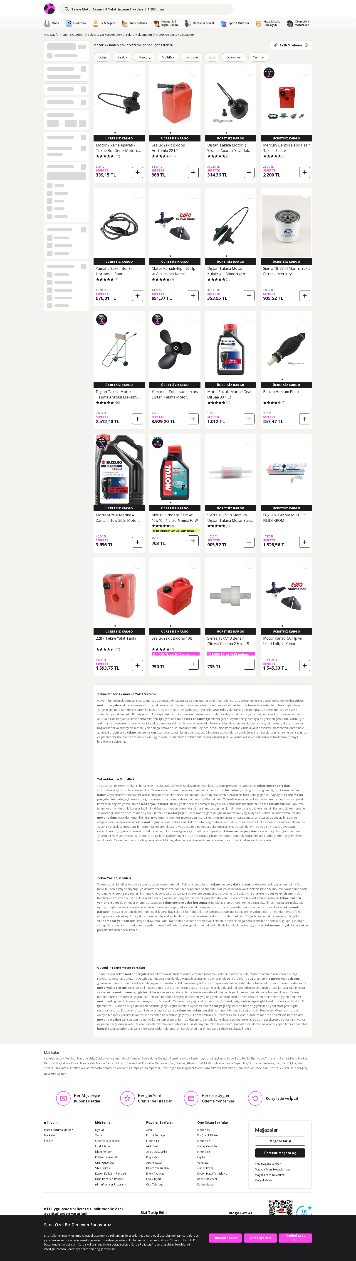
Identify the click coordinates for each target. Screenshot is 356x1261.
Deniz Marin (149, 1058)
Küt (289, 1063)
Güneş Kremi (205, 1168)
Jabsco (176, 1068)
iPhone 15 (203, 1130)
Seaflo (246, 1058)
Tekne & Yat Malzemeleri (105, 35)
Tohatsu (49, 1068)
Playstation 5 (154, 1157)
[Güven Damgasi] (304, 1214)
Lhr (294, 1063)
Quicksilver (234, 57)
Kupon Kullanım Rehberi (110, 1173)
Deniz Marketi (299, 1058)
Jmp (214, 1058)
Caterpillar (136, 1068)
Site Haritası (102, 1168)
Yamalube (109, 1068)
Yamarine (268, 1063)
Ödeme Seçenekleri (107, 1141)
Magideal (188, 1068)
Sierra (110, 1063)
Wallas (85, 1068)
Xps (123, 1063)
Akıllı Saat (152, 1146)
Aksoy (186, 1058)
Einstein (166, 1068)
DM (201, 1063)
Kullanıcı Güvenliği (106, 1157)
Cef (284, 1063)
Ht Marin (209, 1063)
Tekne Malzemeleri (139, 35)
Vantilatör (203, 1163)
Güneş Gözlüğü (207, 1146)
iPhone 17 (203, 1141)
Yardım (99, 1135)
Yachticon (254, 1063)
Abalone (122, 1068)
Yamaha (135, 1058)
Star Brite (290, 1068)
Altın (149, 1130)
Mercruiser (162, 1063)
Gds (212, 57)
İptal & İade (102, 1146)
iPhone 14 (152, 1141)
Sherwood (257, 1058)
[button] (115, 133)
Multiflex (168, 57)
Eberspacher (152, 1068)
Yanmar (259, 57)
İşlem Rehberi (104, 1152)
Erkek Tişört (153, 1179)
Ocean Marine (80, 1063)
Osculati (249, 1068)
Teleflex (180, 1063)
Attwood (192, 1063)
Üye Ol (99, 1130)
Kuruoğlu (148, 1063)
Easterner (197, 1058)
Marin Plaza (202, 1068)
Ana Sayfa (51, 35)
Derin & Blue (52, 1063)
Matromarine (224, 1063)
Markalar (49, 1135)
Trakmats (62, 1068)
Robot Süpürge (156, 1135)
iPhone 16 (203, 1152)
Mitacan (216, 1068)
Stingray (302, 1068)
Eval (138, 1063)
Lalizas (65, 1063)
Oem (239, 1068)
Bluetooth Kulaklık (157, 1168)
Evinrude (191, 57)
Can (277, 1063)
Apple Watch (154, 1163)
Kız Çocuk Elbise (207, 1135)
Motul (125, 1058)
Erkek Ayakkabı (155, 1173)
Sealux (122, 57)
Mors (207, 1058)
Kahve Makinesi (207, 1179)
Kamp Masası (205, 1184)
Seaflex (278, 1068)
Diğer (102, 57)
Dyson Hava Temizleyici (212, 1173)
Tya (245, 1063)
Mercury (144, 57)
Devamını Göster (55, 1074)
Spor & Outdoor (73, 35)
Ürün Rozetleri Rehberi (109, 1179)
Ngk (117, 1063)
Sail (172, 1063)
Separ (238, 1063)
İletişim (48, 1141)
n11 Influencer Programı (110, 1184)
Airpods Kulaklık (156, 1152)
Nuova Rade (226, 1058)
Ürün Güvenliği (104, 1163)
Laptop (202, 1157)
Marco (301, 1063)
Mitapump (228, 1068)
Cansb (131, 1063)
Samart (284, 1058)
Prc (271, 1068)
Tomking (175, 1058)
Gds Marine (97, 1063)
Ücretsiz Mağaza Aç (280, 1153)
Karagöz (163, 1058)
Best (238, 1058)
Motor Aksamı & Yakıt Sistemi (175, 35)
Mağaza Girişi (280, 1141)
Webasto (96, 1068)
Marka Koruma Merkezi (59, 1130)
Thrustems (272, 1058)
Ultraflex (74, 1068)
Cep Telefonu (154, 1184)
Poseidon (261, 1068)
